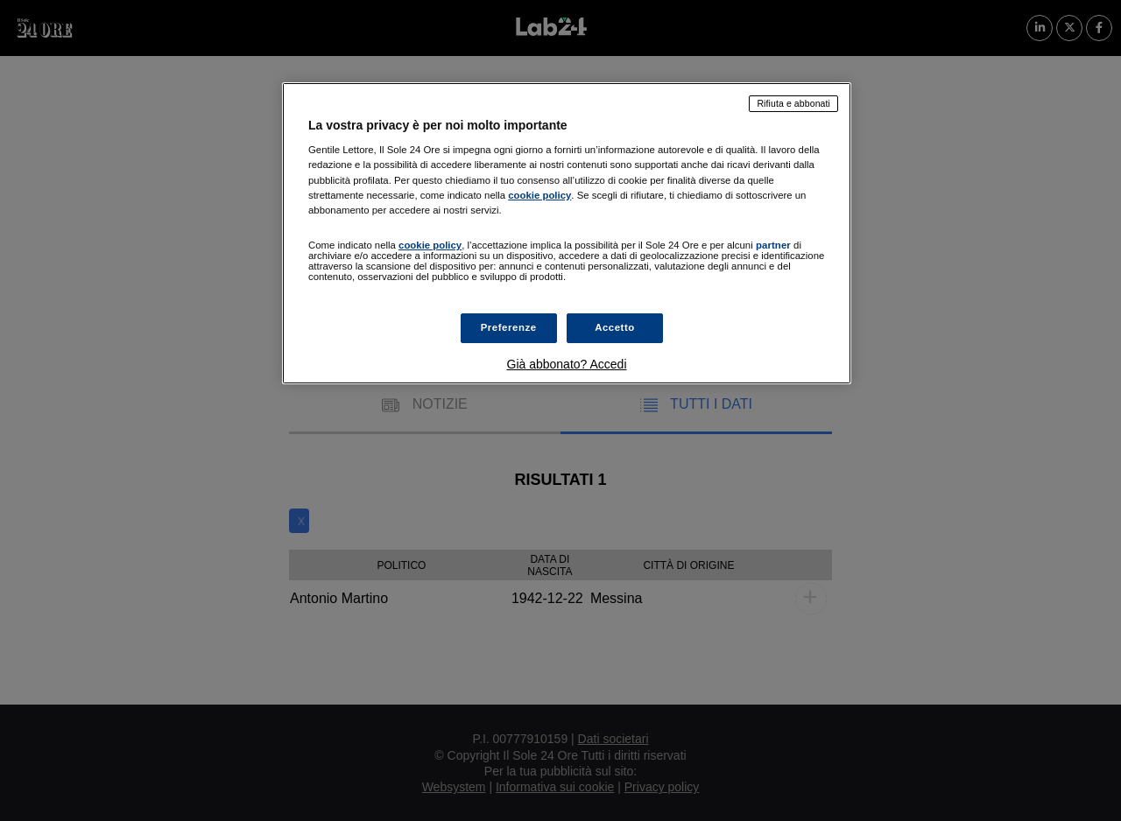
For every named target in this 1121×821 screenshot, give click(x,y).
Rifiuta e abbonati (793, 103)
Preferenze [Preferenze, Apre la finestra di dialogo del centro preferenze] (509, 327)
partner (773, 245)
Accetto (615, 327)
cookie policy (539, 195)
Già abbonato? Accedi (567, 364)
